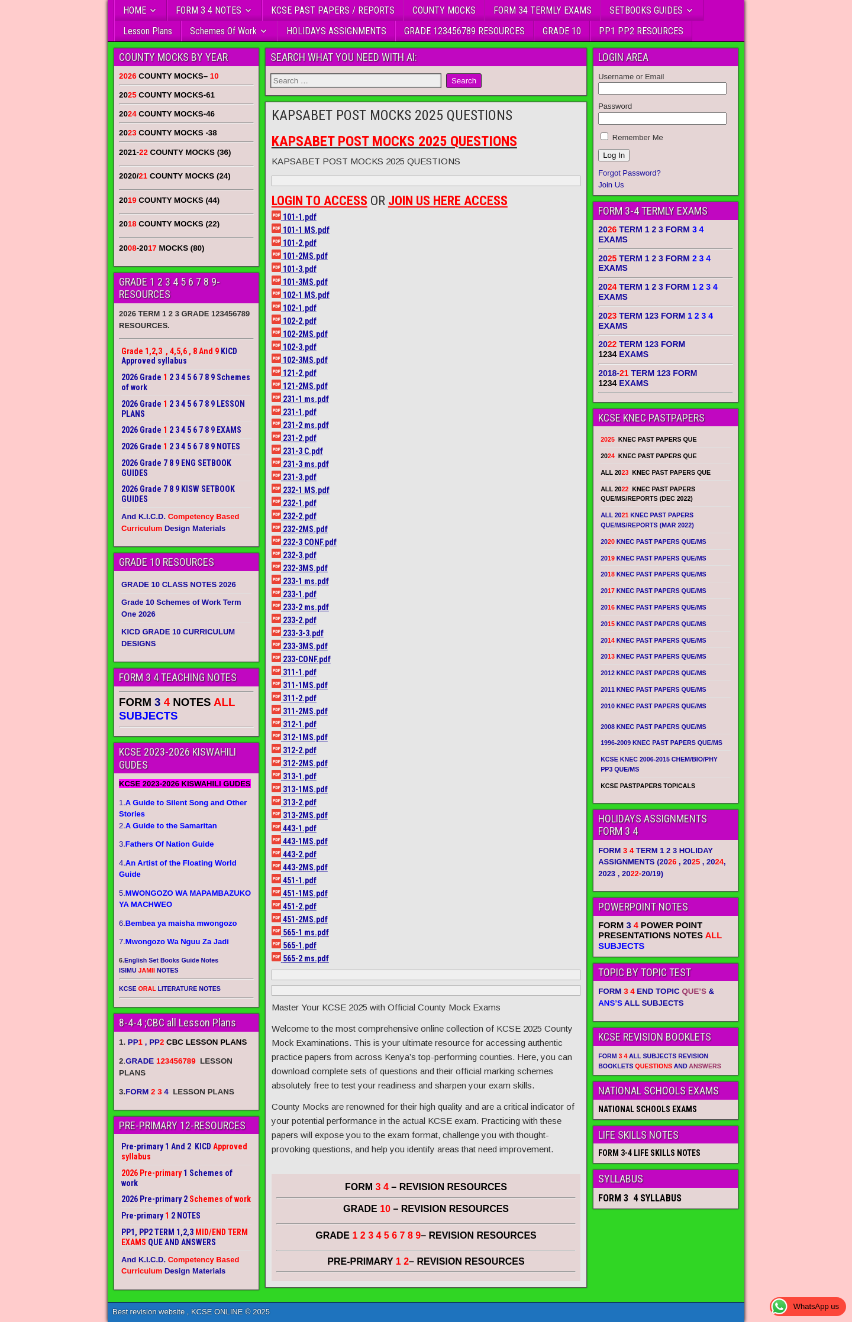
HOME (134, 10)
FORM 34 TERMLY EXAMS (542, 10)
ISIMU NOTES (149, 970)
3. (166, 844)
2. (168, 825)
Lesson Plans (147, 31)
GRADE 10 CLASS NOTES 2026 (178, 584)
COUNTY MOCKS (444, 10)
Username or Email (631, 76)
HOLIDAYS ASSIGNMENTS (336, 31)
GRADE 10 (562, 31)
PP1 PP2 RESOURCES (641, 31)
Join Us (611, 184)
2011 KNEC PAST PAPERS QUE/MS (653, 689)
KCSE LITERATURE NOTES (170, 988)
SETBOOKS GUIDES (646, 10)
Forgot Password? (629, 173)
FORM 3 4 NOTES (208, 10)
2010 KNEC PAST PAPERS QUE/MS (653, 705)
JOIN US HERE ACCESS (448, 200)
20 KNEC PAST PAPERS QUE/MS (653, 541)
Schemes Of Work (223, 31)
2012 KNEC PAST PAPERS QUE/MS (653, 672)
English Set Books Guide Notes (171, 960)
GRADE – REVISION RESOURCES (426, 1235)
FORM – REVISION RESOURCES (426, 1187)
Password (615, 106)
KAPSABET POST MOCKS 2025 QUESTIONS (392, 115)
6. (178, 923)
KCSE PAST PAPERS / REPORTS (333, 10)
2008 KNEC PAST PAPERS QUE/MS (653, 726)
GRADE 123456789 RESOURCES (464, 31)
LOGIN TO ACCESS (319, 200)
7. (174, 941)
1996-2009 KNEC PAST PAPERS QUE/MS (661, 742)
